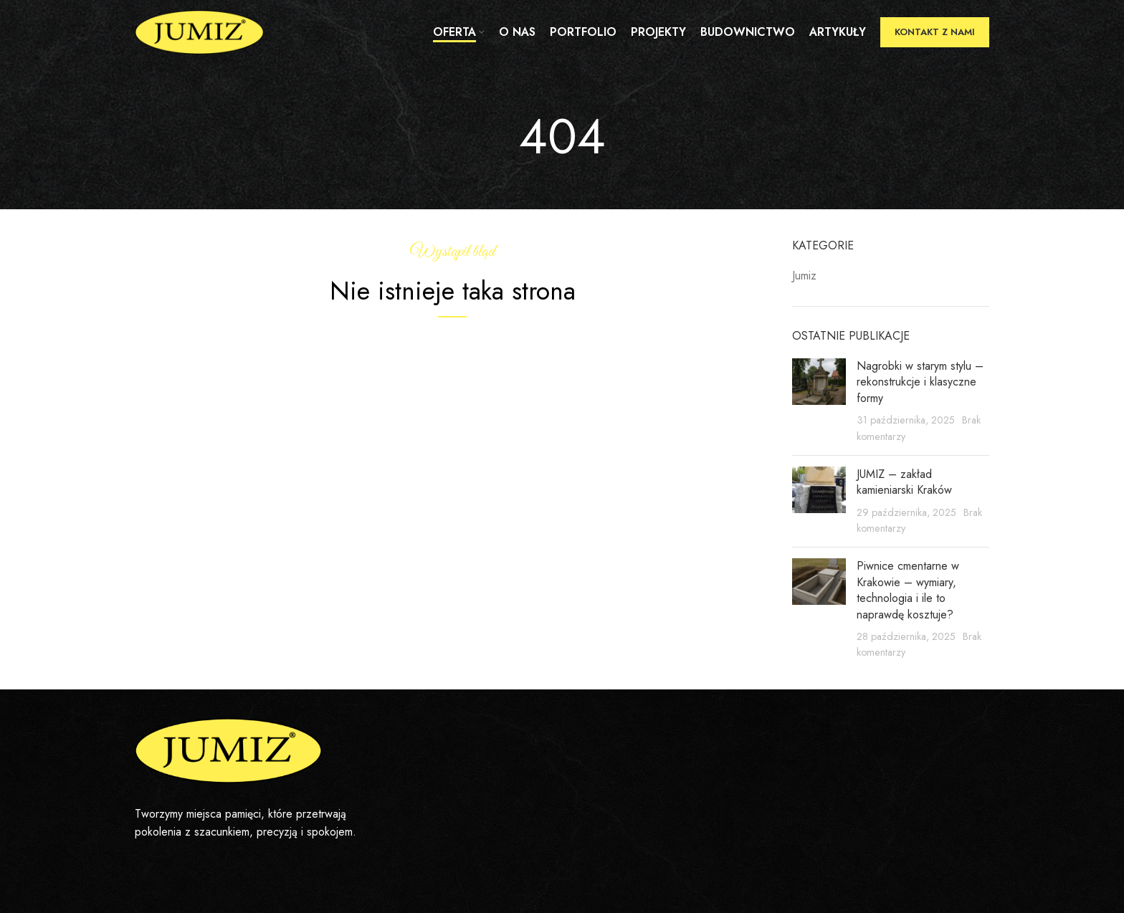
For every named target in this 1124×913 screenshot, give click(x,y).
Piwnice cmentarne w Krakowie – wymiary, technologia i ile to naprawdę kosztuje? (908, 590)
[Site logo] (199, 31)
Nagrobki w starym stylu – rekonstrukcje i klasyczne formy (920, 382)
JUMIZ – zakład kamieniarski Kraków (904, 482)
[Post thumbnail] (819, 401)
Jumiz (804, 276)
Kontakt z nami (935, 32)
